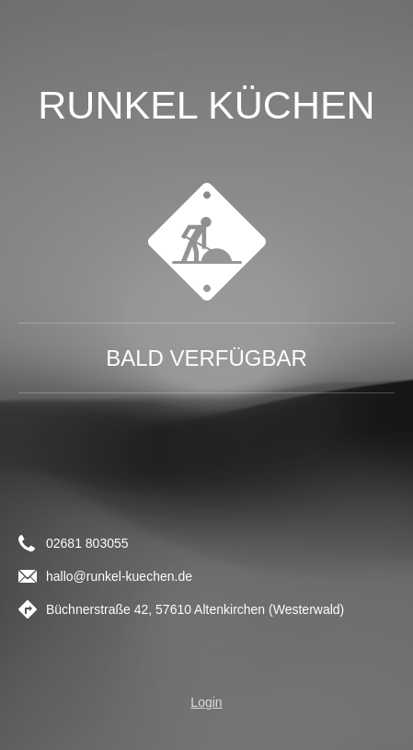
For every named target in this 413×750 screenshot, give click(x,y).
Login (206, 702)
